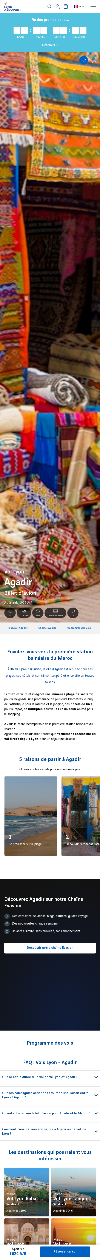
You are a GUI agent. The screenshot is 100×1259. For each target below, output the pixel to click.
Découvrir (50, 45)
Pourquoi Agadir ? (18, 628)
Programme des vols (78, 628)
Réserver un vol (65, 1251)
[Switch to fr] (79, 6)
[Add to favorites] (83, 60)
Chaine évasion (47, 628)
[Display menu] (93, 6)
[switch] (49, 6)
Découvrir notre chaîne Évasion (50, 948)
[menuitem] (49, 6)
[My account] (58, 6)
